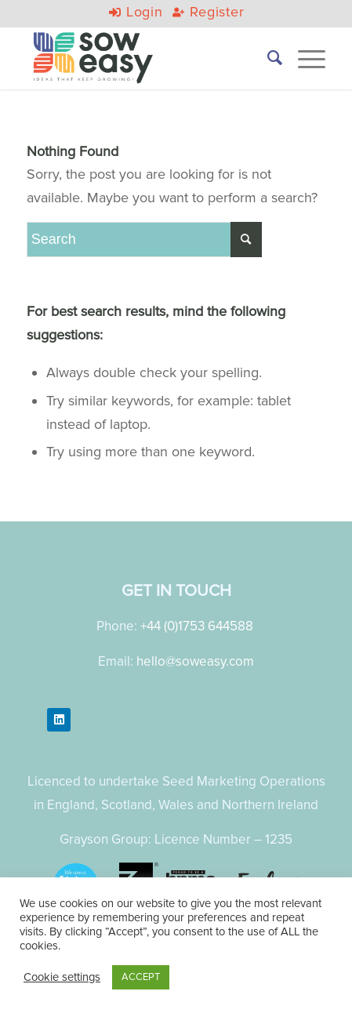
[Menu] (303, 58)
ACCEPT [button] (141, 977)
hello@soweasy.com (195, 661)
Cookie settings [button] (62, 977)
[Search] (267, 58)
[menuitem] (267, 58)
